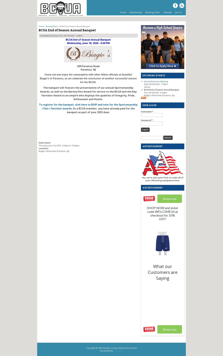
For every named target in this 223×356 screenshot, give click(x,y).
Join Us (178, 12)
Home (123, 12)
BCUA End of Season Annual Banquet (161, 89)
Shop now (169, 329)
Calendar (167, 12)
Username (147, 111)
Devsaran (118, 350)
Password (147, 120)
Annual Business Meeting (156, 81)
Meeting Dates (152, 13)
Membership (135, 13)
